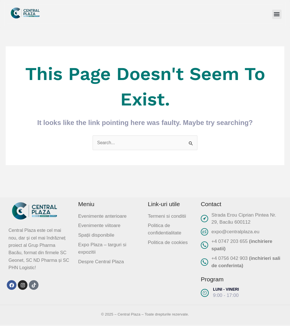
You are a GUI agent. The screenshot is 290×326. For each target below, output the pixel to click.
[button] (277, 14)
